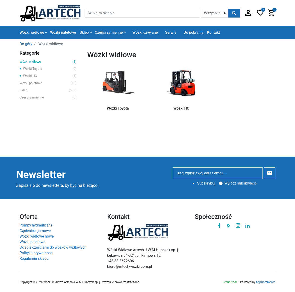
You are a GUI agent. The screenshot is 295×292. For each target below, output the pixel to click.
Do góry (26, 44)
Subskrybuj (206, 183)
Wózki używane (145, 32)
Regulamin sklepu (34, 258)
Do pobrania (194, 32)
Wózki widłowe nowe (37, 236)
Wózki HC (50, 76)
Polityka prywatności (36, 253)
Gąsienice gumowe (35, 231)
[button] (248, 13)
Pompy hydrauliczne (36, 225)
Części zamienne (48, 97)
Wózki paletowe (48, 83)
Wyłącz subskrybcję (240, 183)
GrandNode (230, 282)
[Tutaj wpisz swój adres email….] (218, 173)
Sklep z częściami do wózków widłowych (53, 247)
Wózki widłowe (48, 61)
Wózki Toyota (50, 68)
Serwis (170, 32)
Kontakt (213, 32)
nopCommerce (265, 282)
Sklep (48, 90)
